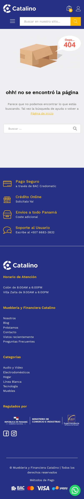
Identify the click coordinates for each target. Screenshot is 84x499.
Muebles (9, 390)
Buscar (75, 21)
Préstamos (10, 327)
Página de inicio (42, 113)
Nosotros (9, 318)
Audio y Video (13, 367)
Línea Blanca (12, 381)
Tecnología (10, 386)
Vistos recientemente (18, 337)
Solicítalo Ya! (25, 201)
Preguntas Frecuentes (19, 341)
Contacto (9, 332)
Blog (6, 322)
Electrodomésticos (16, 372)
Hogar (7, 377)
